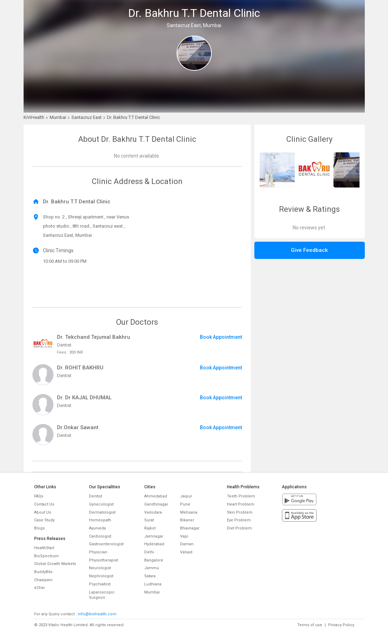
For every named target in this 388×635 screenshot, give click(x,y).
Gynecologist (101, 504)
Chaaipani (43, 580)
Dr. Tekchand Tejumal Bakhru (93, 337)
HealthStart (44, 548)
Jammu (151, 568)
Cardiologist (100, 536)
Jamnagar (153, 536)
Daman (186, 544)
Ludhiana (152, 584)
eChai (39, 587)
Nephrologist (101, 576)
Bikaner (187, 520)
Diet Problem (239, 528)
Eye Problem (239, 520)
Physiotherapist (103, 560)
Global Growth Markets (55, 563)
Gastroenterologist (106, 544)
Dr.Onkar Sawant (77, 427)
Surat (149, 520)
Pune (185, 504)
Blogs (39, 528)
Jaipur (186, 496)
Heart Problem (240, 504)
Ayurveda (97, 528)
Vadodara (153, 512)
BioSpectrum (46, 556)
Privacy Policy (341, 625)
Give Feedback (309, 250)
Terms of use (309, 625)
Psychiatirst (99, 584)
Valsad (186, 552)
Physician (98, 552)
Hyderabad (154, 544)
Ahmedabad (155, 496)
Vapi (184, 536)
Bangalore (153, 560)
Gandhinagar (156, 504)
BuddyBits (43, 572)
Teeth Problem (241, 496)
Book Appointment (221, 337)
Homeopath (100, 520)
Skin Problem (240, 512)
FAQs (38, 496)
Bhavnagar (189, 528)
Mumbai (152, 592)
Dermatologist (102, 512)
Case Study (44, 520)
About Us (42, 512)
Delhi (149, 552)
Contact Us (44, 504)
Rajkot (149, 528)
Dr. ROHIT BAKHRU (80, 367)
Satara (149, 576)
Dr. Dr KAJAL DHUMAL (84, 397)
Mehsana (188, 512)
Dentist (95, 496)
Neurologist (100, 568)
